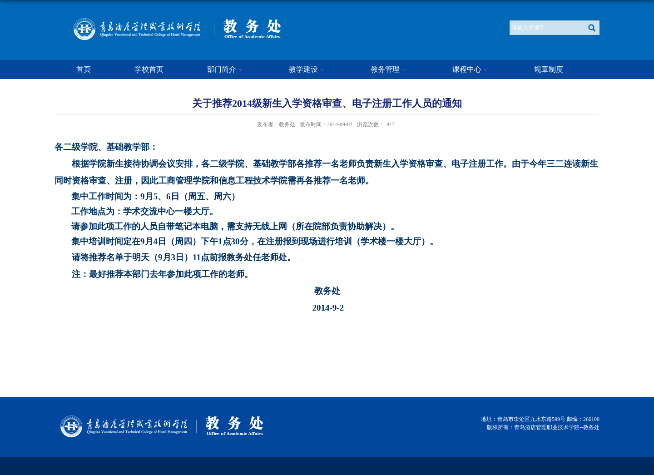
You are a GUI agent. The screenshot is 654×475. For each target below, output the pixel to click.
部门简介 (226, 69)
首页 (83, 69)
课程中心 (471, 69)
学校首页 (149, 69)
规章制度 (548, 69)
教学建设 (308, 69)
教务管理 (390, 69)
